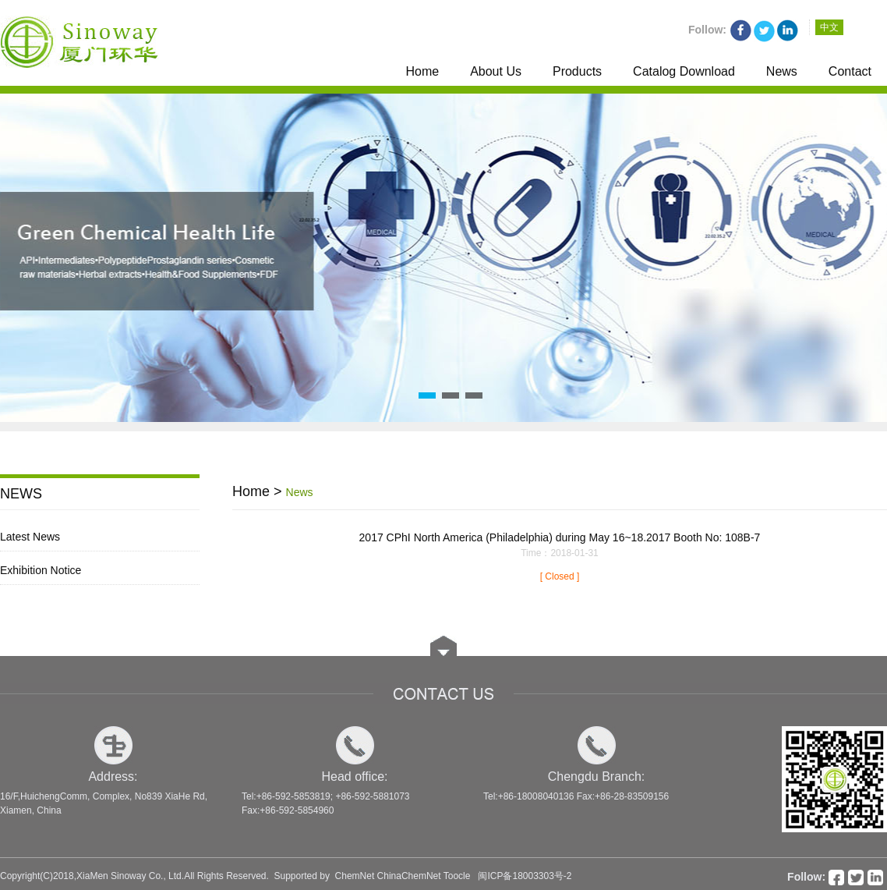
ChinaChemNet (409, 875)
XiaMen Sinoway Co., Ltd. (130, 875)
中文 (829, 27)
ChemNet (355, 875)
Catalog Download (684, 71)
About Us (495, 71)
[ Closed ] (560, 576)
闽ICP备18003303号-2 (524, 875)
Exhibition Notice (40, 570)
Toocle (457, 875)
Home (422, 71)
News (781, 71)
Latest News (30, 536)
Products (577, 71)
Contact (850, 71)
